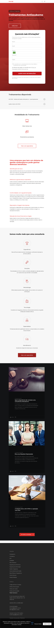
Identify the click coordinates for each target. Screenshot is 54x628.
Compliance (12, 556)
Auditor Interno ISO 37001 (27, 104)
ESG (10, 558)
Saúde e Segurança (14, 569)
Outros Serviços (13, 575)
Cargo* (13, 59)
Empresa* (14, 55)
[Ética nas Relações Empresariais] (27, 447)
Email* (13, 46)
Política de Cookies (14, 588)
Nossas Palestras (13, 577)
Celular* (14, 50)
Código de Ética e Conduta (15, 584)
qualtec (12, 417)
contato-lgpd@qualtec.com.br (16, 614)
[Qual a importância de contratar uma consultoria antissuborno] (27, 393)
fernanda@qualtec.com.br (15, 608)
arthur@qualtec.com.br (14, 609)
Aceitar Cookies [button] (47, 623)
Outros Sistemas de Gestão (15, 571)
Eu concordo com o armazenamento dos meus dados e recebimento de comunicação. (24, 65)
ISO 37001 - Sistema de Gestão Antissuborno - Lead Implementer (27, 99)
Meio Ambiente (13, 562)
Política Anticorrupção (14, 586)
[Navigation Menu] (44, 1)
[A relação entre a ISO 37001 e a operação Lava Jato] (27, 501)
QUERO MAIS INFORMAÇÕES (27, 73)
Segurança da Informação (15, 566)
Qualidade (12, 560)
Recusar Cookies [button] (38, 623)
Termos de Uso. (25, 69)
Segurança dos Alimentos (15, 564)
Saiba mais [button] (32, 623)
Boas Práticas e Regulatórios (16, 573)
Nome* (13, 41)
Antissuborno (14, 423)
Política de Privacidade (14, 591)
